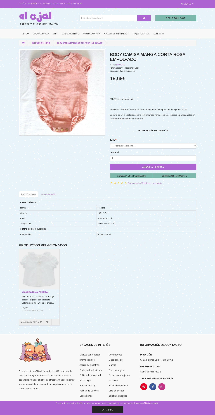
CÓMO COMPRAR (41, 33)
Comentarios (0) (48, 194)
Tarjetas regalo (116, 370)
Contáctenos (86, 395)
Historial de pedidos (118, 385)
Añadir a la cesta (153, 167)
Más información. (151, 403)
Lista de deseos (116, 390)
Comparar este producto (174, 176)
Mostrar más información (153, 130)
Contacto (159, 33)
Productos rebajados (119, 375)
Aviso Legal (85, 380)
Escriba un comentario (152, 183)
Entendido (107, 409)
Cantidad (114, 152)
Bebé (55, 33)
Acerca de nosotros (89, 364)
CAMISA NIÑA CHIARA (35, 292)
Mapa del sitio (116, 359)
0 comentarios (134, 183)
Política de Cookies (89, 390)
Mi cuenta (113, 380)
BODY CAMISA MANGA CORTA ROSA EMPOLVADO (80, 43)
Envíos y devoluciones (91, 370)
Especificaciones (28, 194)
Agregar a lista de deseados (131, 176)
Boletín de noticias (118, 395)
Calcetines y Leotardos (116, 33)
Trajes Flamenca (141, 33)
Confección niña (91, 33)
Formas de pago (88, 385)
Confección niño (70, 33)
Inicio (26, 33)
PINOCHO (120, 64)
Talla (112, 140)
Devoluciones (115, 354)
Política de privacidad (90, 375)
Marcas (112, 364)
